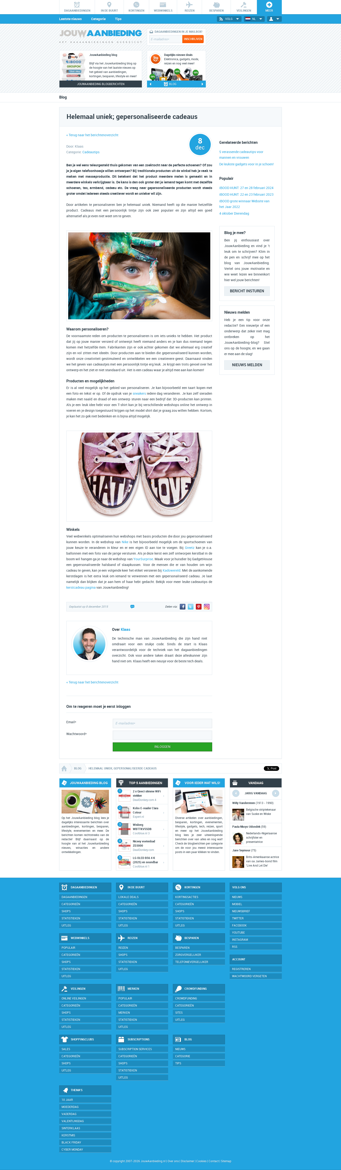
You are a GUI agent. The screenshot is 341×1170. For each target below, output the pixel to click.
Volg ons (239, 887)
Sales (66, 1049)
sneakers (139, 394)
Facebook (239, 925)
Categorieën (71, 904)
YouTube (238, 932)
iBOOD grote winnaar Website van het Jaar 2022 (244, 204)
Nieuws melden (247, 365)
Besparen (187, 938)
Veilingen (73, 989)
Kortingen (187, 887)
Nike (125, 542)
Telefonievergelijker (191, 962)
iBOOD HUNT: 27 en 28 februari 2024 (246, 188)
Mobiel (237, 904)
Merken (128, 989)
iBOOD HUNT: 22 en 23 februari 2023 (246, 195)
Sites (179, 1012)
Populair (68, 947)
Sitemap (226, 1161)
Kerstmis (68, 1135)
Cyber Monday (72, 1149)
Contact (214, 1161)
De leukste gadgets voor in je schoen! (246, 164)
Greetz (189, 548)
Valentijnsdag (73, 1121)
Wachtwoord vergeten (249, 976)
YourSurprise (143, 559)
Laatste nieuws (70, 19)
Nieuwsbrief (241, 911)
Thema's (71, 1090)
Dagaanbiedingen (79, 887)
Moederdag (70, 1107)
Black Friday (71, 1142)
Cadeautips (90, 152)
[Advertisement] (246, 58)
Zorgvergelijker (188, 955)
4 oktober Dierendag (234, 214)
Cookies (201, 1161)
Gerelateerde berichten (238, 142)
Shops (66, 911)
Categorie (98, 19)
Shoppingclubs (77, 1040)
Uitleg (66, 925)
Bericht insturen (247, 291)
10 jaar (67, 1100)
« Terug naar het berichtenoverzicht (92, 135)
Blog (183, 1040)
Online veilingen (74, 998)
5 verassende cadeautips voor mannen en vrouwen (241, 155)
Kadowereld (171, 571)
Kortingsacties (186, 897)
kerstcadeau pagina (81, 588)
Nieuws (180, 1049)
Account (238, 959)
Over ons (173, 1161)
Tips (118, 19)
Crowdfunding (191, 989)
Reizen (127, 938)
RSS (234, 947)
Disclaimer (187, 1161)
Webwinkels (75, 938)
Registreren (241, 969)
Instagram (240, 939)
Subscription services (135, 1049)
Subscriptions (133, 1040)
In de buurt (131, 887)
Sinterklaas (71, 1128)
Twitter (238, 918)
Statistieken (71, 918)
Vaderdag (69, 1114)
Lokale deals (128, 897)
